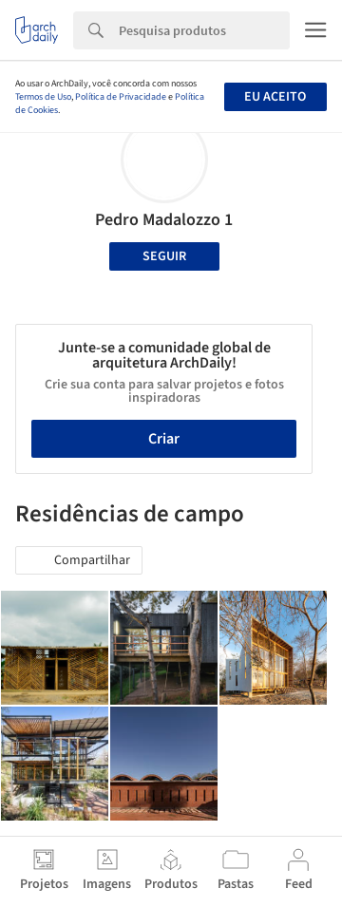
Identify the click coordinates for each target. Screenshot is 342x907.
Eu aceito (275, 96)
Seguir (164, 256)
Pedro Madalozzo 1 (164, 220)
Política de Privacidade (120, 97)
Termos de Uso (43, 97)
